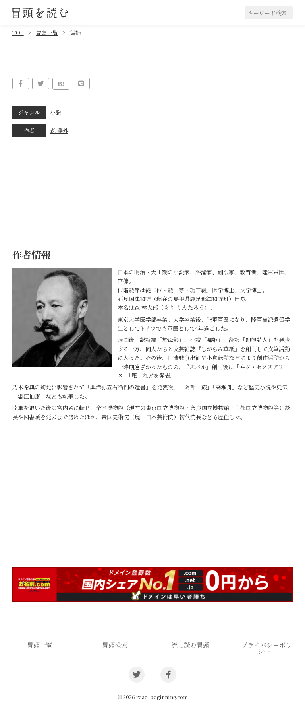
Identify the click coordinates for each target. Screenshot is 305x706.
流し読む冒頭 (190, 644)
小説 (55, 111)
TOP (18, 33)
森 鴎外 (59, 130)
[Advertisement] (152, 498)
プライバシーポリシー (266, 647)
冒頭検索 (115, 644)
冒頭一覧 (47, 33)
